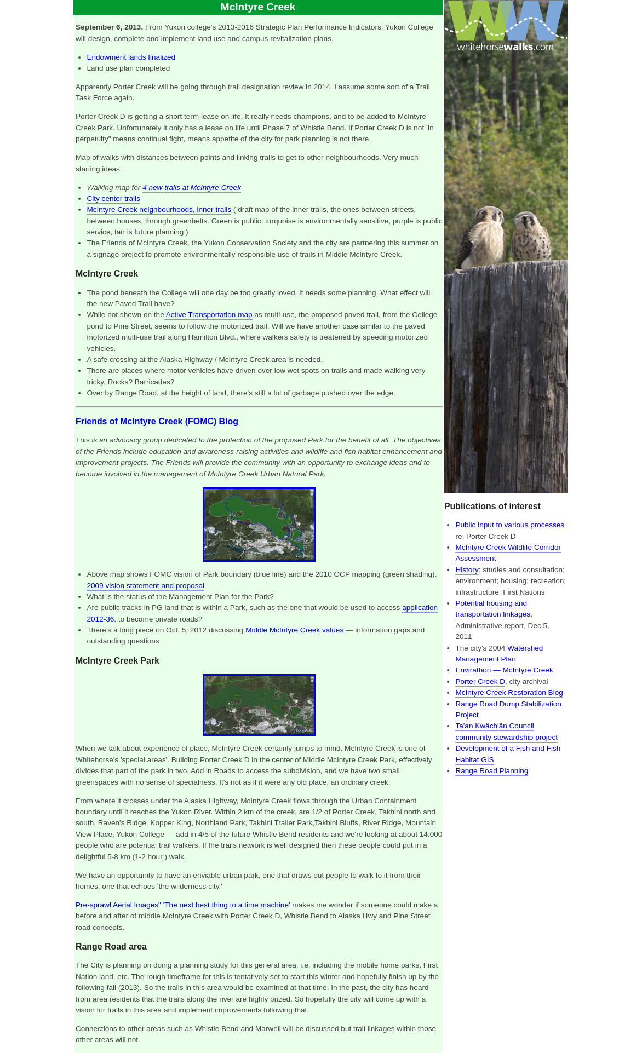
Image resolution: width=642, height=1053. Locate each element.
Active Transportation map (208, 314)
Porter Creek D (480, 681)
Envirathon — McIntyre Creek (504, 670)
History (466, 570)
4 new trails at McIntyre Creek (191, 187)
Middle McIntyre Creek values (294, 630)
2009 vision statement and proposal (145, 586)
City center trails (113, 198)
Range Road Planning (491, 771)
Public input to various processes (509, 525)
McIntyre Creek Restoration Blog (509, 692)
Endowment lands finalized (131, 57)
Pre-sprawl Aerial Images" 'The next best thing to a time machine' (183, 905)
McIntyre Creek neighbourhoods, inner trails (159, 209)
